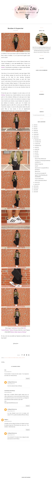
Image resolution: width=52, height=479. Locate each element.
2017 (35, 136)
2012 (35, 191)
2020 (35, 130)
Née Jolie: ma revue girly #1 (40, 173)
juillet (36, 149)
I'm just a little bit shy (39, 178)
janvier (36, 184)
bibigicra (6, 419)
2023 (35, 124)
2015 (35, 186)
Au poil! (36, 165)
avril (36, 154)
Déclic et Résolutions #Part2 (41, 180)
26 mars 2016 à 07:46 (7, 421)
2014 (35, 187)
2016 (35, 138)
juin (35, 151)
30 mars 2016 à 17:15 (10, 434)
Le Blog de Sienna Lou (12, 382)
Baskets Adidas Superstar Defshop (18, 332)
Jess (5, 369)
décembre (37, 139)
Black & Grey (37, 171)
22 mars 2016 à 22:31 (7, 371)
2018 (35, 134)
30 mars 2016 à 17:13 (10, 383)
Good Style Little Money (9, 390)
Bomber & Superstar (39, 164)
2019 (35, 132)
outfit (23, 357)
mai (35, 153)
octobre (36, 143)
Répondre (27, 378)
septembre (37, 145)
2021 (35, 128)
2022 (35, 126)
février (36, 182)
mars (36, 156)
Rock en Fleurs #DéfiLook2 (40, 158)
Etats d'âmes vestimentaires (11, 357)
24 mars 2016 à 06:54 (7, 392)
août (36, 147)
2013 (35, 189)
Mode (20, 357)
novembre (37, 141)
